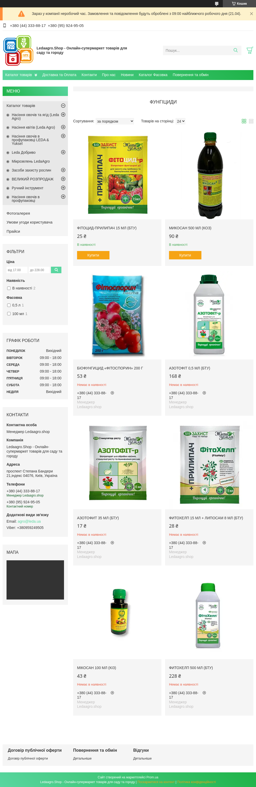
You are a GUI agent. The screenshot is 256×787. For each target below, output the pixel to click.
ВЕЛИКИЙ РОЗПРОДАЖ (33, 179)
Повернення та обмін (190, 75)
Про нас (109, 75)
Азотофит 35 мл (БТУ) (98, 518)
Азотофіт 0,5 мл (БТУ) (189, 368)
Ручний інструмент (27, 188)
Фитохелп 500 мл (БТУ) (191, 668)
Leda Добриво (24, 152)
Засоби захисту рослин (31, 170)
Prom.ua (152, 777)
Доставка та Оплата (59, 75)
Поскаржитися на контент (155, 782)
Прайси (13, 231)
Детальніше (82, 758)
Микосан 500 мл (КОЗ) (190, 228)
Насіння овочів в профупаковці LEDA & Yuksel (30, 140)
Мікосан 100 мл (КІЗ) (96, 668)
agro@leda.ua (29, 521)
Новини (127, 75)
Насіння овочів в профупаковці (26, 199)
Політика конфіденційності (196, 782)
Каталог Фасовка (153, 75)
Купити (93, 255)
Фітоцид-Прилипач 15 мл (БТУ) (107, 228)
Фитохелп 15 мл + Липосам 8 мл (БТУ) (206, 518)
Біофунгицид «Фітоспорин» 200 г (110, 368)
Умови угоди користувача (30, 222)
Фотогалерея (18, 213)
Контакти (89, 75)
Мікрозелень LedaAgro (31, 161)
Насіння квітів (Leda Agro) (33, 127)
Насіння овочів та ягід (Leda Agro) (35, 117)
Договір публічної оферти (28, 758)
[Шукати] (235, 50)
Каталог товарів (18, 75)
